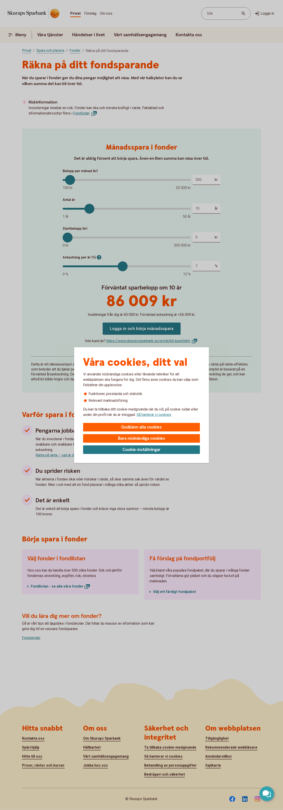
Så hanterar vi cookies (154, 415)
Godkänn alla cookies (141, 427)
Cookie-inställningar (142, 450)
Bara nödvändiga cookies (141, 438)
